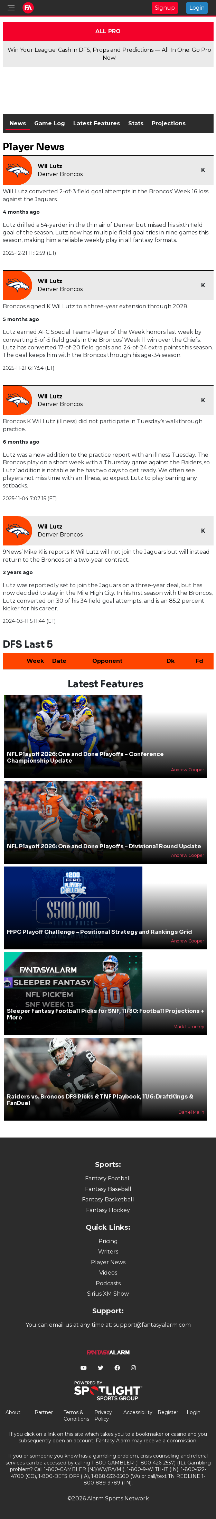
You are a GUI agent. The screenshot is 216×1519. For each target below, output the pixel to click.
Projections (169, 123)
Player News (108, 1262)
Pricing (108, 1241)
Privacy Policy (103, 1415)
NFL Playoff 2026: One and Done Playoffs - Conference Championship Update (85, 757)
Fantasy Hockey (108, 1210)
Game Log (49, 123)
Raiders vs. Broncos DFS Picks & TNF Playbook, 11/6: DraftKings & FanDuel (100, 1100)
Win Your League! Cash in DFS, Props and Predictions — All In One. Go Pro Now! (109, 54)
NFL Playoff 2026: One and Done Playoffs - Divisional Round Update (104, 846)
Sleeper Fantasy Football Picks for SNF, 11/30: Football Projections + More (105, 1014)
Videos (108, 1272)
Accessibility (137, 1412)
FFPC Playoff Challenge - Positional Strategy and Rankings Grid (99, 932)
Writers (108, 1251)
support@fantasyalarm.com (152, 1325)
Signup (165, 7)
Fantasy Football (108, 1178)
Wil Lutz (50, 166)
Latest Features (96, 123)
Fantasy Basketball (108, 1199)
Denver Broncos (60, 174)
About (13, 1412)
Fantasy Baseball (108, 1189)
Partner (44, 1412)
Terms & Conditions (76, 1415)
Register (168, 1412)
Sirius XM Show (108, 1293)
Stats (135, 123)
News (18, 123)
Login (197, 7)
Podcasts (108, 1283)
